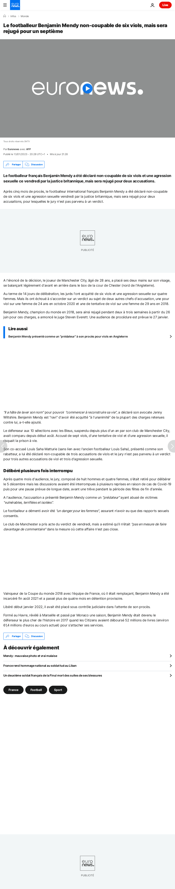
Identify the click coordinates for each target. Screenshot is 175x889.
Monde (25, 16)
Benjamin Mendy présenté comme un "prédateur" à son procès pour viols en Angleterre (68, 336)
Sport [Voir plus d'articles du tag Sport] (58, 690)
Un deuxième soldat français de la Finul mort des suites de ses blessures (52, 675)
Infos (13, 16)
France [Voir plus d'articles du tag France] (13, 690)
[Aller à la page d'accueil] (15, 5)
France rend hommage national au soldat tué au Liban (40, 665)
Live (165, 5)
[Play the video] (87, 88)
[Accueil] (4, 16)
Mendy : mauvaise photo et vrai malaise (30, 656)
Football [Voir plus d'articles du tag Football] (36, 690)
